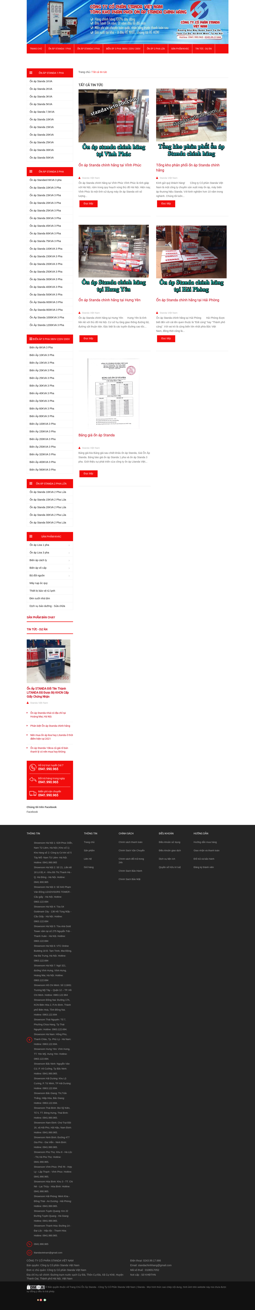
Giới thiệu (35, 58)
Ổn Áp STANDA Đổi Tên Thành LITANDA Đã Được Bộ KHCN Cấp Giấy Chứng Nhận (48, 692)
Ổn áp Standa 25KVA (42, 142)
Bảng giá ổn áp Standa (97, 435)
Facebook (32, 811)
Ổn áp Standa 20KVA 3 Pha (45, 202)
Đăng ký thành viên (204, 867)
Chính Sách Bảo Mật (129, 879)
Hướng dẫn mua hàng (205, 842)
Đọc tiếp (88, 203)
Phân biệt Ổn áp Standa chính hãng (50, 725)
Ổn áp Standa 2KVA (41, 88)
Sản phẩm (89, 850)
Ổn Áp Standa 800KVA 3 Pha (46, 309)
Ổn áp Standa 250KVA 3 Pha (46, 271)
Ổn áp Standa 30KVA (42, 150)
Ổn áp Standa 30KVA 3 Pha (45, 218)
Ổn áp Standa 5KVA (41, 104)
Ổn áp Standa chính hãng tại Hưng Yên (109, 300)
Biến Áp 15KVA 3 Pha (42, 362)
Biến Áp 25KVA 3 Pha (42, 378)
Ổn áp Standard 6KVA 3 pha (46, 180)
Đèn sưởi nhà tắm (40, 598)
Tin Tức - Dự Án (203, 48)
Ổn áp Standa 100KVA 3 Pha (46, 248)
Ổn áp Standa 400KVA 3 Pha (46, 286)
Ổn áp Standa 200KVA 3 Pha (46, 264)
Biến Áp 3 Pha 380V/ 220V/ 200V (123, 48)
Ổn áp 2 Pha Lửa (156, 48)
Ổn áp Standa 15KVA (42, 127)
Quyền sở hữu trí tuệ (170, 867)
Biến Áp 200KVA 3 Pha (43, 439)
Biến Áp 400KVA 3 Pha (43, 462)
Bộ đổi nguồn (37, 575)
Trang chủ (89, 842)
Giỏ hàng (89, 867)
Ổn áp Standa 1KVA (41, 81)
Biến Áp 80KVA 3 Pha (42, 416)
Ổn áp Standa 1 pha (59, 48)
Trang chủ (36, 48)
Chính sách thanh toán (130, 842)
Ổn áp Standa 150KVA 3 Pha (46, 256)
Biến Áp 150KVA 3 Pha (43, 431)
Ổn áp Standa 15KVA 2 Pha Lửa (48, 499)
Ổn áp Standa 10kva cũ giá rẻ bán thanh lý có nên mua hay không (49, 750)
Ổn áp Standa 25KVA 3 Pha (45, 210)
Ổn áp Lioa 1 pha (39, 544)
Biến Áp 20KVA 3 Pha (42, 370)
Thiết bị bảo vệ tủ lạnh (42, 590)
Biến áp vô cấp (38, 567)
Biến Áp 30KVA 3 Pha (42, 385)
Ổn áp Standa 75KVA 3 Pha (45, 241)
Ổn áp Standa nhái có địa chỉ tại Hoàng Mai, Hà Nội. (48, 714)
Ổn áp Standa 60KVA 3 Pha (45, 233)
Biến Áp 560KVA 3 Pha (43, 469)
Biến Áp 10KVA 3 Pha (42, 355)
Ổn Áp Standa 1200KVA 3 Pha (47, 325)
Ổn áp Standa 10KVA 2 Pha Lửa (48, 492)
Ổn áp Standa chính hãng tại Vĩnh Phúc (110, 165)
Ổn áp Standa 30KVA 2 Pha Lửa (48, 514)
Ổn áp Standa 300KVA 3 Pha (46, 279)
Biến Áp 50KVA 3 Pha (42, 400)
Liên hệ (88, 858)
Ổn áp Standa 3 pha (88, 48)
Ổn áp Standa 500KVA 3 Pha (46, 294)
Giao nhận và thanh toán (206, 850)
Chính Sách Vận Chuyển (132, 850)
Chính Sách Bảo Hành (130, 870)
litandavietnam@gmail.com (48, 1252)
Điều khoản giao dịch (170, 850)
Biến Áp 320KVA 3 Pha (43, 454)
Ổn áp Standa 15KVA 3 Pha (45, 195)
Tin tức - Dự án (37, 629)
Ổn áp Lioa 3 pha (39, 552)
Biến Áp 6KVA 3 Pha (41, 347)
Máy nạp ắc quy (39, 583)
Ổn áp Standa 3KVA (41, 96)
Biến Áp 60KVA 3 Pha (42, 408)
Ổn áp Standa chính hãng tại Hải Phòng (187, 300)
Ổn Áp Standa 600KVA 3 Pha (46, 302)
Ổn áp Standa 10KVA (42, 119)
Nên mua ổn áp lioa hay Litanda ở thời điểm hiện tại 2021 (51, 737)
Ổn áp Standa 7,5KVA (42, 111)
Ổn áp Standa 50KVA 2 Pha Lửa (48, 522)
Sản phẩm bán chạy (41, 617)
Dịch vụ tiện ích (167, 858)
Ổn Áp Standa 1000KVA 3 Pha (47, 317)
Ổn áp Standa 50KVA (42, 157)
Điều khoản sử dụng (169, 842)
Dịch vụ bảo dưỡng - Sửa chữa (47, 606)
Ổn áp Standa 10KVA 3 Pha (45, 187)
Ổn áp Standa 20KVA (42, 134)
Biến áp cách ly (38, 560)
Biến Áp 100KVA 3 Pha (43, 423)
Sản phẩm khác (180, 48)
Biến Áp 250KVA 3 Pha (43, 446)
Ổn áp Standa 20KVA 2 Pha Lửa (48, 507)
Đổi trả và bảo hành (204, 858)
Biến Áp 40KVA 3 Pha (42, 393)
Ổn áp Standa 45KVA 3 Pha (45, 225)
